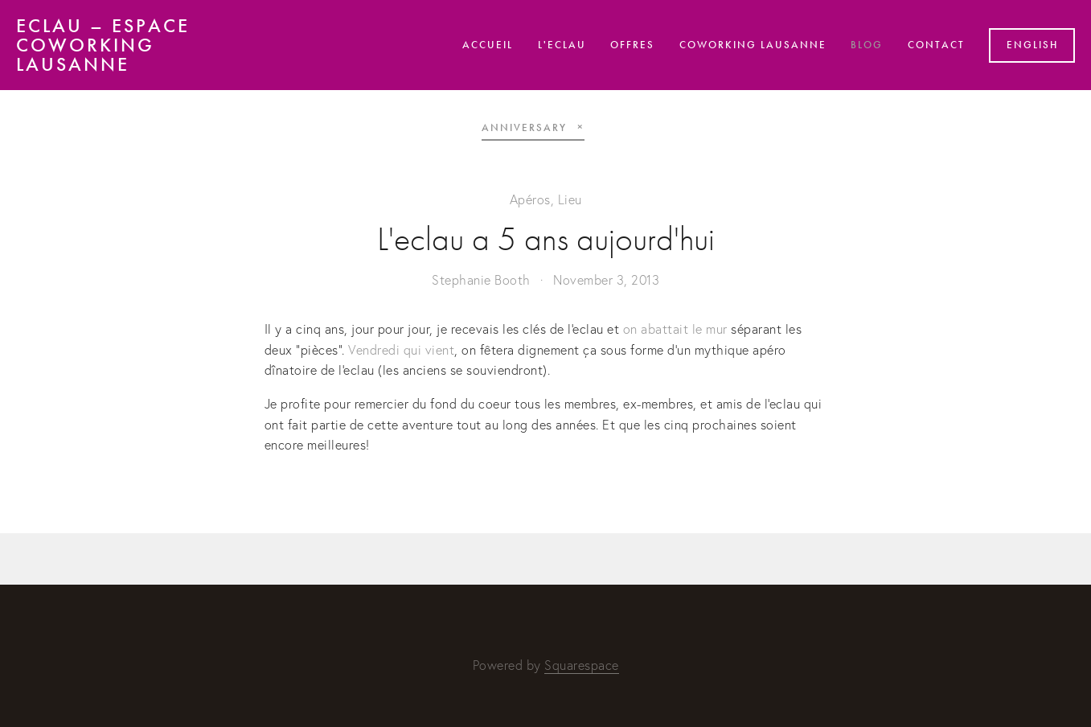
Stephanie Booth (481, 280)
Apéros (530, 199)
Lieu (570, 199)
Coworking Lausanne (752, 45)
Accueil (487, 45)
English (1032, 45)
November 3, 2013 (606, 280)
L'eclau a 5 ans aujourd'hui (546, 239)
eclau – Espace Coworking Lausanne (103, 45)
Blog (867, 45)
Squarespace (581, 665)
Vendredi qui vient (401, 350)
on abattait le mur (675, 329)
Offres (632, 45)
